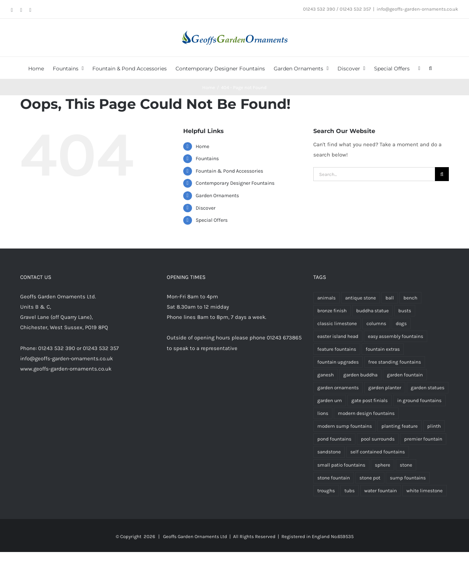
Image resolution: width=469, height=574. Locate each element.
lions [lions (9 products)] (322, 413)
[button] (430, 68)
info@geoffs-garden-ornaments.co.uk (417, 9)
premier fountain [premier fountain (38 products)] (423, 439)
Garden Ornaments (217, 195)
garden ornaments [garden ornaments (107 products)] (338, 387)
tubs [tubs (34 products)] (349, 490)
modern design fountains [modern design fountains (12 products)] (366, 413)
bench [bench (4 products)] (410, 298)
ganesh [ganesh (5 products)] (325, 375)
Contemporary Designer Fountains (235, 183)
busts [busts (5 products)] (404, 310)
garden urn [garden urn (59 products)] (329, 400)
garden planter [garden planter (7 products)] (384, 387)
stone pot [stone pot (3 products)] (369, 478)
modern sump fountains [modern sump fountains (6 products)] (344, 426)
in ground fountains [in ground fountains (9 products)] (419, 400)
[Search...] (374, 174)
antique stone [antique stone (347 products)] (360, 298)
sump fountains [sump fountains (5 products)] (408, 478)
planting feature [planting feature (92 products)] (399, 426)
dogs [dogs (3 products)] (401, 323)
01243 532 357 (101, 348)
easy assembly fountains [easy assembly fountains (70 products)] (395, 336)
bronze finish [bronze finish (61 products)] (332, 310)
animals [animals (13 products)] (326, 298)
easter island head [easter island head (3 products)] (337, 336)
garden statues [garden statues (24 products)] (427, 387)
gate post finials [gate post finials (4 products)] (369, 400)
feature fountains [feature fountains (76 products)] (336, 349)
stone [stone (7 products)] (406, 465)
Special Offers (212, 220)
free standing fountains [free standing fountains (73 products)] (394, 362)
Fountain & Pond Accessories (229, 171)
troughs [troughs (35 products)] (326, 490)
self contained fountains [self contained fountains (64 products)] (377, 452)
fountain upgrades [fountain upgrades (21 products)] (338, 362)
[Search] (442, 174)
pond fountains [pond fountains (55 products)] (334, 439)
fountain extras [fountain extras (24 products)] (383, 349)
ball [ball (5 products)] (389, 298)
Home (202, 146)
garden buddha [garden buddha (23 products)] (360, 375)
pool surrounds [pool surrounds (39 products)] (378, 439)
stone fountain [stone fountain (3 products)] (333, 478)
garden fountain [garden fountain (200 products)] (405, 375)
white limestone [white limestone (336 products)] (424, 490)
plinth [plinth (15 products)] (434, 426)
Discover (205, 208)
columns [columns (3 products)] (376, 323)
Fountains (207, 158)
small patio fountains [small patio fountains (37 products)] (341, 465)
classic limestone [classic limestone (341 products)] (337, 323)
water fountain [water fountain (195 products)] (380, 490)
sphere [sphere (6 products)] (382, 465)
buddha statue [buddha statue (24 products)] (372, 310)
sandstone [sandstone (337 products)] (329, 452)
